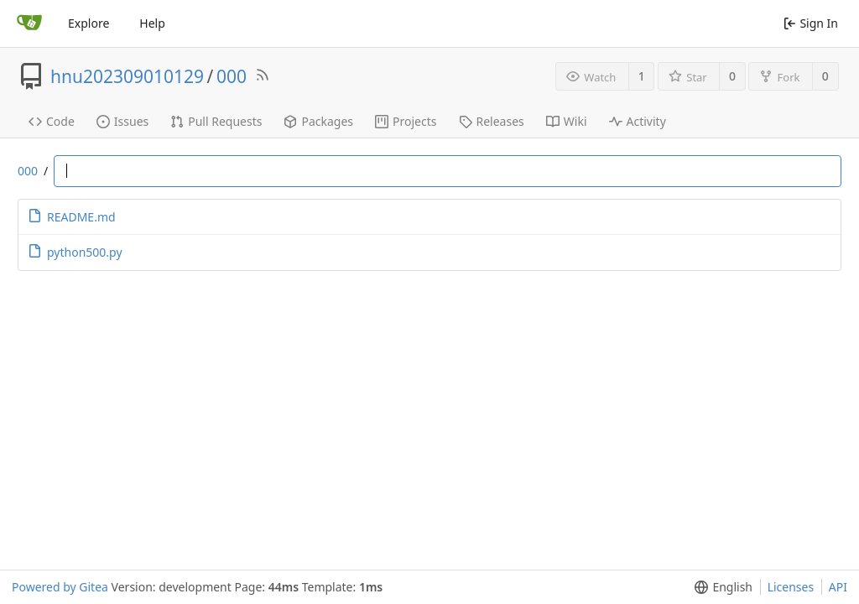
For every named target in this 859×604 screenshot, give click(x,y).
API (838, 587)
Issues (122, 121)
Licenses (791, 587)
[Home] (29, 23)
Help (152, 23)
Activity (637, 121)
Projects (405, 121)
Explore (88, 23)
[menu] (720, 587)
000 (231, 76)
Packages (318, 121)
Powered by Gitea (60, 587)
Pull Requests (216, 121)
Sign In (811, 23)
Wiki (566, 121)
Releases (491, 121)
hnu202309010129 (127, 76)
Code (52, 121)
